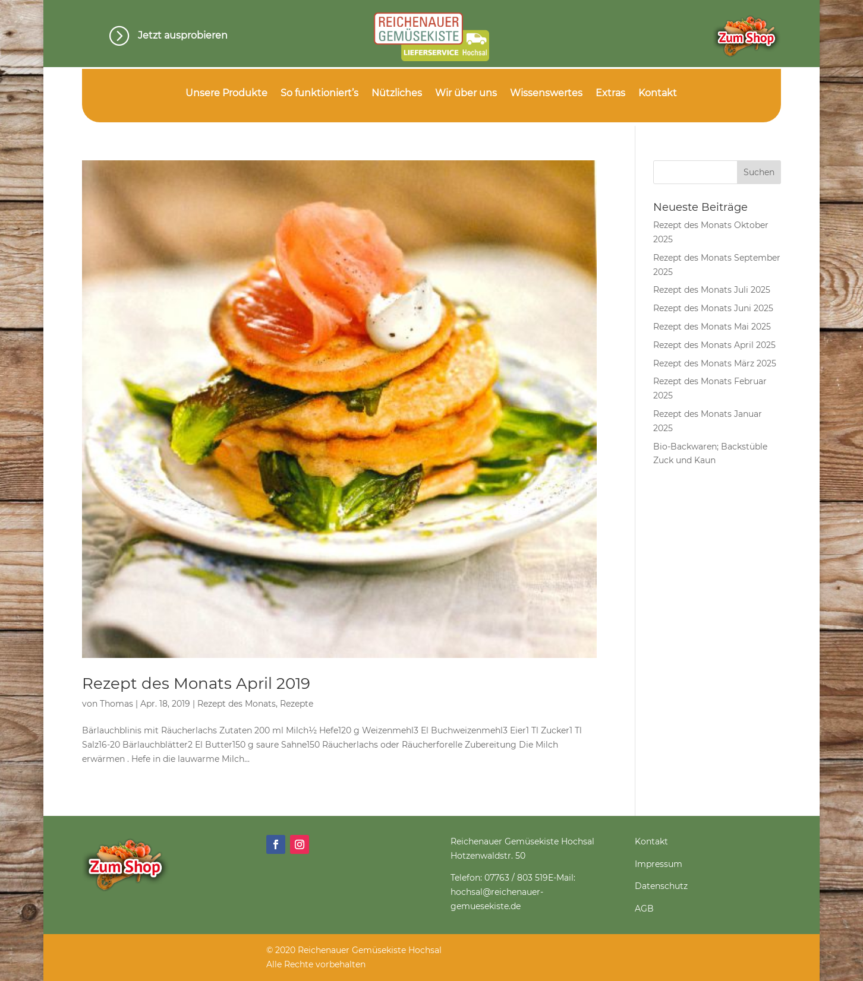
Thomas (116, 703)
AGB (644, 908)
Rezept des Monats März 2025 (714, 363)
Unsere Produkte (226, 94)
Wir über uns (466, 94)
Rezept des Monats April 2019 (196, 683)
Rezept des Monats (236, 703)
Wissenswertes (546, 94)
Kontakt (657, 94)
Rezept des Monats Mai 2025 (712, 326)
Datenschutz (661, 886)
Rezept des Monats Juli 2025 (711, 289)
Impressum (658, 864)
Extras (610, 94)
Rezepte (296, 703)
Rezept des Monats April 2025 (714, 345)
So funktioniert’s (319, 94)
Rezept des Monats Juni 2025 (713, 308)
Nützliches (396, 94)
